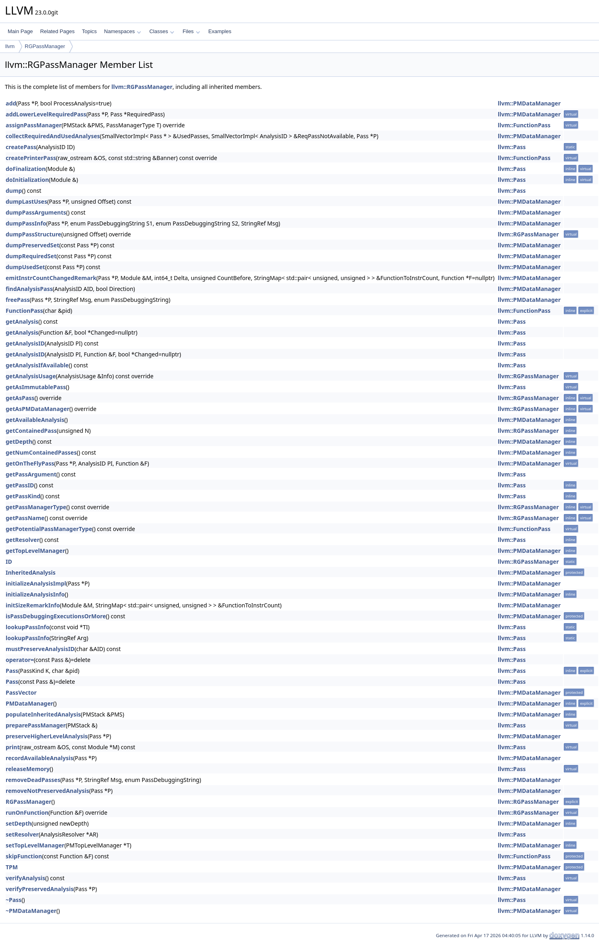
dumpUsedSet (25, 267)
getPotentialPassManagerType (49, 529)
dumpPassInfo (26, 223)
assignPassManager (33, 125)
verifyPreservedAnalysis (40, 889)
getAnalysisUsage (31, 376)
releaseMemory (28, 769)
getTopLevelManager (35, 550)
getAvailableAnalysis (35, 420)
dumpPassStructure (33, 234)
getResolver (22, 540)
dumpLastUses (26, 201)
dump (14, 190)
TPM (12, 867)
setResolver (22, 834)
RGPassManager (45, 46)
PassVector (21, 692)
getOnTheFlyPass (30, 463)
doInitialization (27, 179)
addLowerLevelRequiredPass (46, 114)
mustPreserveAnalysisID (40, 649)
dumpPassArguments (36, 212)
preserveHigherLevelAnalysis (47, 736)
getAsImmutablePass (36, 387)
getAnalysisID (25, 343)
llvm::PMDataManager (529, 103)
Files (191, 31)
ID (9, 561)
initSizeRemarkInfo (33, 605)
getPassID (20, 485)
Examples (219, 31)
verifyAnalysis (25, 878)
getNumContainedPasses (41, 452)
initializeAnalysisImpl (36, 583)
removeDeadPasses (33, 780)
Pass (12, 670)
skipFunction (24, 856)
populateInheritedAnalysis (43, 714)
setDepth (19, 823)
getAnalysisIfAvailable (37, 365)
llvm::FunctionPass (524, 125)
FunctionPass (24, 310)
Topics (89, 31)
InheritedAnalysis (30, 572)
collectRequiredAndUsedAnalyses (53, 136)
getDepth (19, 441)
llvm (10, 46)
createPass (21, 147)
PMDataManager (29, 703)
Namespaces (122, 31)
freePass (18, 299)
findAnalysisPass (29, 289)
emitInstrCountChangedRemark (51, 278)
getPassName (25, 518)
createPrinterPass (31, 158)
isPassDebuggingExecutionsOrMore (56, 616)
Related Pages (57, 31)
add (11, 103)
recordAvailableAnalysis (39, 758)
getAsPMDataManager (38, 409)
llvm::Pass (512, 147)
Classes (161, 31)
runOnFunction (27, 812)
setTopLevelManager (35, 845)
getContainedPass (31, 430)
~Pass (13, 900)
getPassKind (23, 496)
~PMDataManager (31, 911)
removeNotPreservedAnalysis (47, 790)
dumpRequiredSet (31, 256)
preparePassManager (36, 725)
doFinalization (26, 169)
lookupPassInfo (27, 627)
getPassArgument (31, 474)
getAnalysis (22, 321)
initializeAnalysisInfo (35, 594)
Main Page (20, 31)
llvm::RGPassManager (142, 87)
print (12, 747)
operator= (20, 660)
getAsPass (20, 398)
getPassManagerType (36, 507)
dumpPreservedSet (32, 245)
